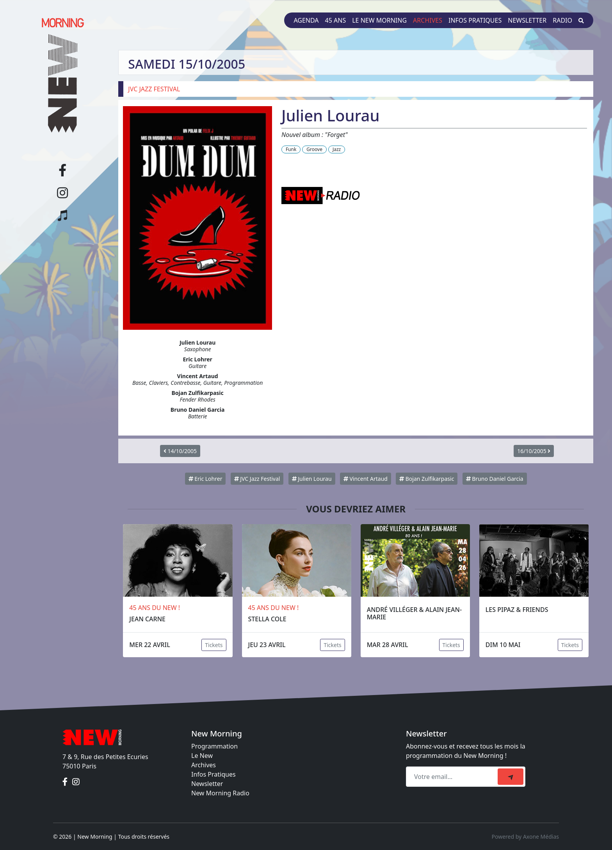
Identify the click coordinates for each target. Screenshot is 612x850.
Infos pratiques (475, 20)
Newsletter (527, 20)
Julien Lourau (312, 478)
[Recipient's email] (453, 776)
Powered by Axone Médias (525, 836)
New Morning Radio (220, 793)
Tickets (213, 645)
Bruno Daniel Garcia (494, 478)
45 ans (335, 20)
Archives (427, 20)
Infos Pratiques (213, 774)
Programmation (214, 746)
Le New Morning (379, 20)
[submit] (510, 776)
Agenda (306, 20)
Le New (202, 755)
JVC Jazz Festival (257, 478)
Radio (562, 20)
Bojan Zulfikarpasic (426, 478)
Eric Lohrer (205, 478)
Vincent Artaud (365, 478)
